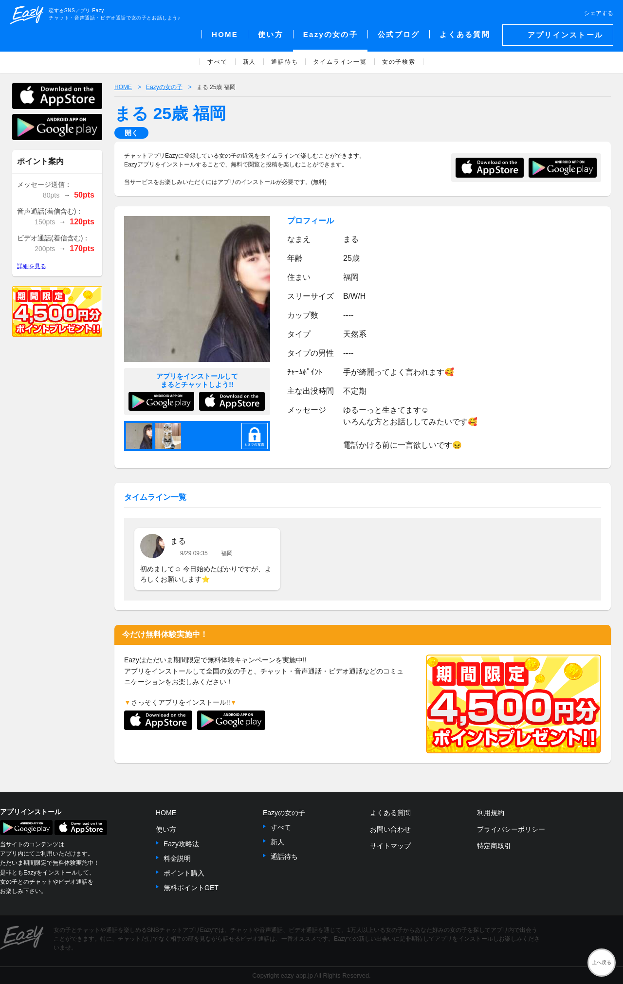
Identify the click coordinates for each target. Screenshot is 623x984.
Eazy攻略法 (181, 844)
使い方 (166, 829)
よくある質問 (390, 813)
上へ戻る (601, 962)
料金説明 (177, 858)
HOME (166, 813)
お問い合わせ (390, 829)
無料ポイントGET (191, 888)
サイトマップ (390, 846)
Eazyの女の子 (284, 813)
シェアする (598, 13)
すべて (281, 827)
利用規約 (490, 813)
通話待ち (284, 856)
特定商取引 (494, 846)
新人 (277, 842)
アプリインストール (565, 35)
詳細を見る (31, 266)
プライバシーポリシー (511, 829)
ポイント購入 (184, 873)
